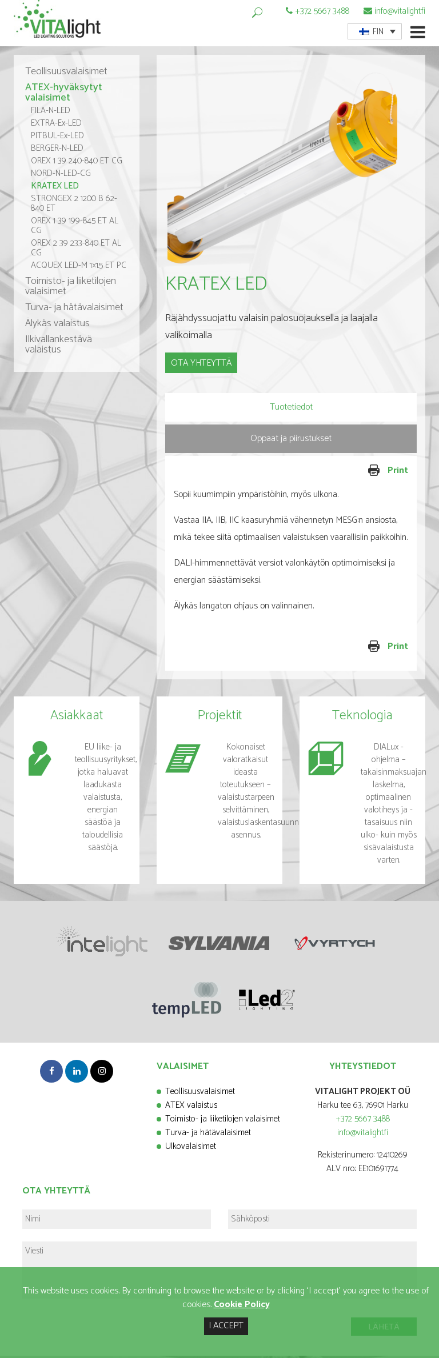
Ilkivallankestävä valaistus (58, 347)
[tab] (291, 409)
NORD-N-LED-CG (61, 176)
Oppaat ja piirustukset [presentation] (291, 440)
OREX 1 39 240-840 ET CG (76, 164)
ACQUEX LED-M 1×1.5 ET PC (78, 268)
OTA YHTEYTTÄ (201, 366)
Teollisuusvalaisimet (66, 74)
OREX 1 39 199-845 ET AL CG (74, 229)
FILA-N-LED (50, 113)
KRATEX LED (55, 189)
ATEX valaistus (191, 1107)
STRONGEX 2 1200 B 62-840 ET (74, 206)
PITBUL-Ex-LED (57, 138)
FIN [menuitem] (378, 32)
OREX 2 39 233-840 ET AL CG (76, 251)
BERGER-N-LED (57, 151)
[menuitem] (375, 31)
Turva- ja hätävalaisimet (74, 310)
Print (351, 473)
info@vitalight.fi (399, 11)
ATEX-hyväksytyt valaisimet (63, 95)
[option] (290, 171)
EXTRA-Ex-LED (56, 126)
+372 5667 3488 (322, 11)
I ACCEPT (226, 1325)
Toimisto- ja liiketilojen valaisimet (70, 289)
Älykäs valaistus (57, 326)
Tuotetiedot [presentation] (291, 409)
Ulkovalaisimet (190, 1148)
